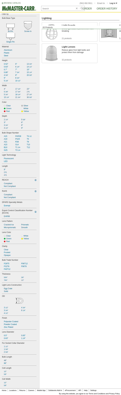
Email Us (101, 3)
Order (87, 8)
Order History (107, 8)
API (79, 390)
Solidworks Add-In (55, 390)
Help (86, 390)
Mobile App (41, 390)
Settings (93, 390)
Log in (113, 3)
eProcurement (70, 390)
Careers (31, 390)
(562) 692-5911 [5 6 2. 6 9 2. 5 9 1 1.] (86, 3)
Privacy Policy (114, 394)
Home (4, 390)
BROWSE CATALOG (12, 3)
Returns (22, 390)
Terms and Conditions (97, 394)
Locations (13, 390)
